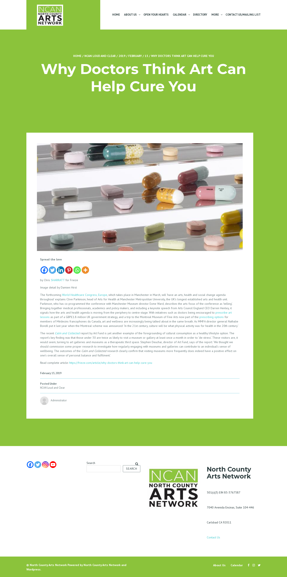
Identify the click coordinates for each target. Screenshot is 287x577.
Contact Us (213, 537)
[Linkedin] (60, 268)
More (215, 14)
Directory (200, 14)
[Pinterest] (69, 268)
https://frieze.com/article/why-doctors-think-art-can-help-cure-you (110, 363)
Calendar (179, 14)
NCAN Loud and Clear (100, 56)
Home (116, 14)
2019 (122, 56)
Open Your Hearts (156, 14)
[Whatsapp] (77, 268)
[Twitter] (52, 268)
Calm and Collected (67, 333)
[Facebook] (44, 268)
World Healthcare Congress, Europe (84, 295)
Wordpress (33, 569)
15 (146, 56)
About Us (130, 14)
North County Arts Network (48, 565)
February (135, 56)
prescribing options (211, 317)
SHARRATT (58, 280)
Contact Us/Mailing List (243, 14)
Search (91, 463)
